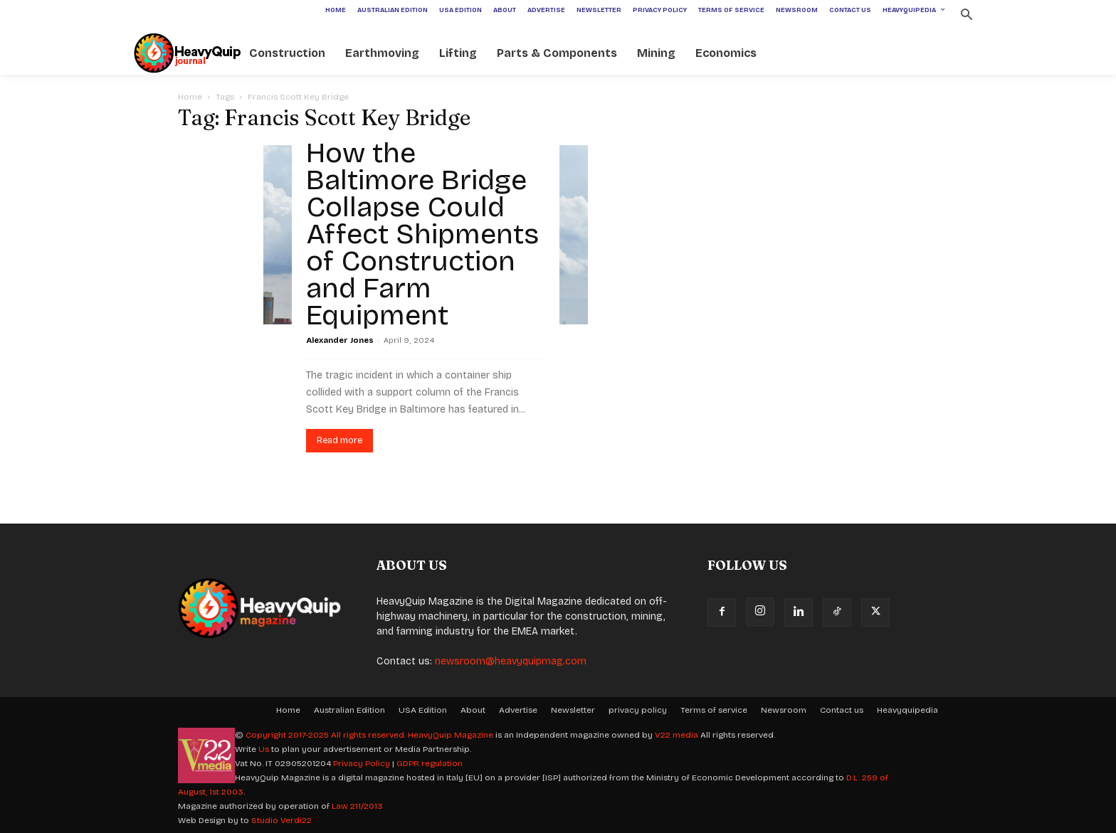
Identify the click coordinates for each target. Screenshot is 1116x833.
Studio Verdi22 (281, 820)
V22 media (676, 735)
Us (263, 749)
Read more (339, 440)
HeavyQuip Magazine (450, 735)
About (472, 710)
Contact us (841, 710)
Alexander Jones (340, 340)
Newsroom (783, 710)
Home (190, 97)
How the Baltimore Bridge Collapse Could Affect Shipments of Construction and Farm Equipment (422, 234)
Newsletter (573, 710)
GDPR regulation (429, 763)
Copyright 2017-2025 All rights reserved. (327, 735)
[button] (966, 16)
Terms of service (713, 710)
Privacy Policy (361, 763)
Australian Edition (349, 710)
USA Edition (423, 710)
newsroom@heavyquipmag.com (510, 661)
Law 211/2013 (357, 806)
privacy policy (638, 710)
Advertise (518, 710)
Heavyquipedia (907, 710)
